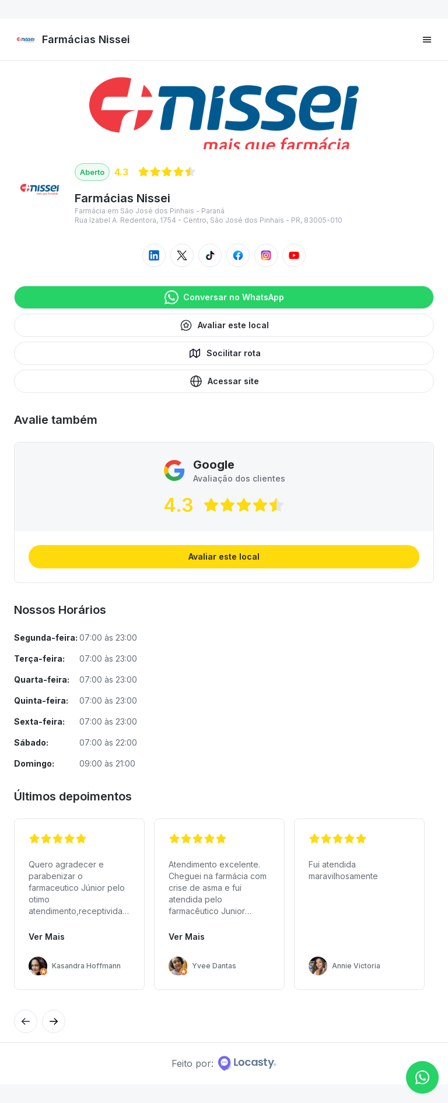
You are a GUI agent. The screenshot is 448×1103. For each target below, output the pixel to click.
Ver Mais (47, 937)
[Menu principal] (427, 40)
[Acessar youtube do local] (294, 255)
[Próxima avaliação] (25, 1021)
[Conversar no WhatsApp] (422, 1077)
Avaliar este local (224, 325)
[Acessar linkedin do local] (154, 255)
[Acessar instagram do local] (266, 255)
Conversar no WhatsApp (224, 297)
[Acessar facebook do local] (238, 255)
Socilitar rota (224, 353)
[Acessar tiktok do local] (210, 255)
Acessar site (224, 381)
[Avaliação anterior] (53, 1021)
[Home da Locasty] (247, 1063)
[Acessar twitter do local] (182, 255)
